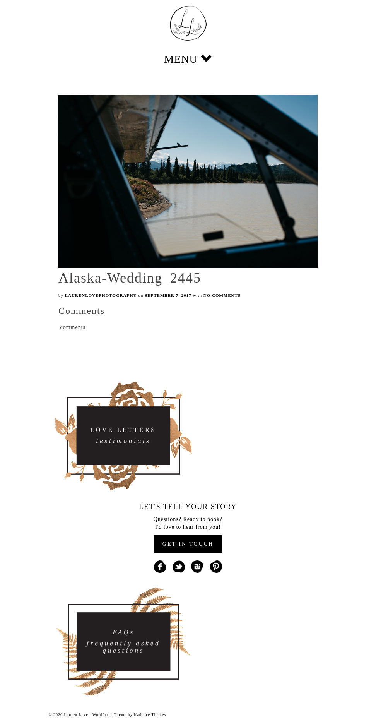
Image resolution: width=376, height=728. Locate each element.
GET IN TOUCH (188, 544)
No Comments (222, 295)
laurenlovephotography (101, 295)
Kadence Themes (150, 715)
